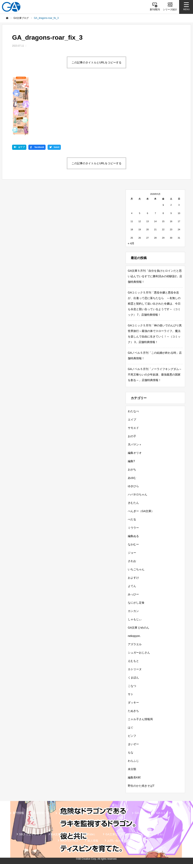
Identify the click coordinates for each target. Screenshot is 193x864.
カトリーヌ (135, 669)
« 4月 (131, 243)
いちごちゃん (136, 569)
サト (130, 694)
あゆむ (132, 477)
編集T (131, 461)
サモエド (133, 427)
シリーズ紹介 (66, 812)
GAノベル (141, 812)
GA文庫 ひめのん (138, 627)
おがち (132, 469)
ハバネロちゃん (137, 494)
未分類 (132, 769)
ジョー (132, 552)
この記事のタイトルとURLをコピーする (96, 62)
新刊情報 (18, 812)
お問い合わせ (115, 840)
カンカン (133, 611)
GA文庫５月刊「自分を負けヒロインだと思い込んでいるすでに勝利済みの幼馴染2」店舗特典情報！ (155, 276)
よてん (132, 586)
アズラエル (135, 644)
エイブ (132, 419)
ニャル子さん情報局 (140, 719)
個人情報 (92, 840)
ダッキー (133, 702)
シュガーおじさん (139, 652)
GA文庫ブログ (93, 812)
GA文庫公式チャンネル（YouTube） (73, 834)
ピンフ (132, 735)
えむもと (133, 660)
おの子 (132, 436)
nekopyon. (134, 635)
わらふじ (133, 760)
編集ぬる (133, 536)
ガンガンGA (96, 820)
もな (130, 752)
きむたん (133, 502)
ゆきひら (133, 486)
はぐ (130, 727)
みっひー (133, 594)
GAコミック (163, 812)
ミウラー (133, 527)
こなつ (132, 685)
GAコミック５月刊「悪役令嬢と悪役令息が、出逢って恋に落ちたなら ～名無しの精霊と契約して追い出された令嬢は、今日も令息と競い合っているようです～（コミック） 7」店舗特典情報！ (154, 303)
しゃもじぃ (135, 619)
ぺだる (132, 519)
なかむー (133, 544)
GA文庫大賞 (118, 812)
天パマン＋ (135, 444)
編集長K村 (134, 777)
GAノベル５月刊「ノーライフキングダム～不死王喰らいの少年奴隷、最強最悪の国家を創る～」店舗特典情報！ (155, 374)
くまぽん (133, 677)
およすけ (133, 577)
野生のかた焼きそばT (141, 785)
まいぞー (133, 744)
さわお (132, 561)
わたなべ (133, 411)
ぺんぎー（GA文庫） (141, 511)
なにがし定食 (136, 602)
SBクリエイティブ (30, 834)
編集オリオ (135, 452)
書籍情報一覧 (41, 812)
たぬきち (133, 710)
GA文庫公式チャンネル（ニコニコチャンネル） (135, 834)
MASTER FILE (69, 840)
